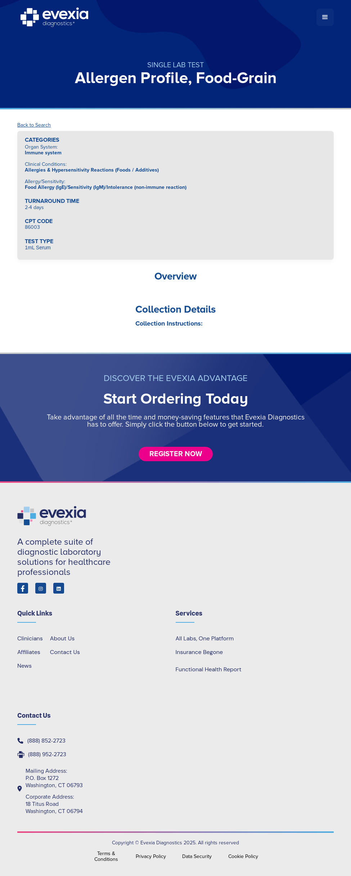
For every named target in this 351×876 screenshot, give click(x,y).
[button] (325, 17)
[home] (166, 17)
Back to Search (34, 125)
